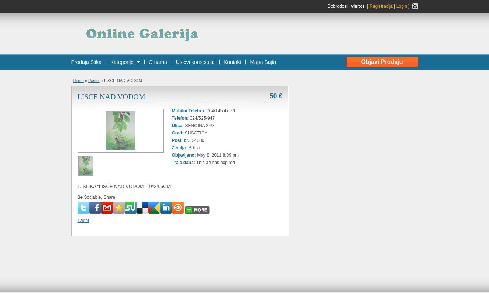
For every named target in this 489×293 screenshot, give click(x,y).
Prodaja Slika (86, 62)
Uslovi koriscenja (195, 62)
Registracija (381, 6)
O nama (158, 62)
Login (401, 6)
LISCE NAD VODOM (111, 97)
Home (78, 80)
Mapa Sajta (263, 62)
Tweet (83, 220)
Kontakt (232, 62)
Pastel (94, 80)
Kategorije (122, 62)
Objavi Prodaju (382, 62)
